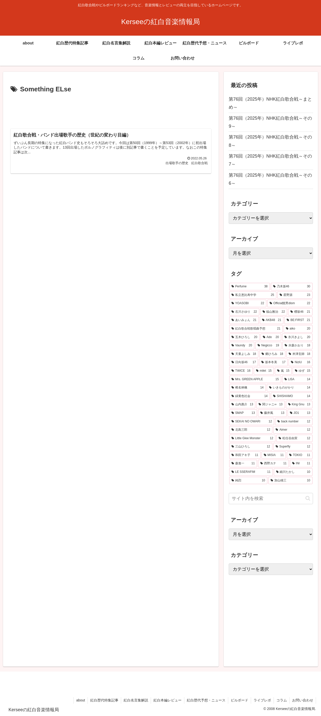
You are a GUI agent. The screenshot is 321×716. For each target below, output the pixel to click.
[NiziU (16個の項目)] (300, 362)
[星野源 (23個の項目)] (294, 295)
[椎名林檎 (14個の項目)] (247, 388)
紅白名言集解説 (136, 700)
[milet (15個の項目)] (264, 371)
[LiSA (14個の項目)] (297, 379)
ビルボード (239, 700)
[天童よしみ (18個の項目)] (243, 354)
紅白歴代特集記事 (104, 700)
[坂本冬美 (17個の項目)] (273, 362)
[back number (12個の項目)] (293, 421)
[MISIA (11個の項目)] (274, 455)
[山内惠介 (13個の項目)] (242, 404)
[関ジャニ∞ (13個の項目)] (270, 404)
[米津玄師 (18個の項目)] (299, 354)
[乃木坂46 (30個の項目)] (291, 286)
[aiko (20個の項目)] (298, 329)
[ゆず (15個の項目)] (302, 371)
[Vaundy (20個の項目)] (241, 345)
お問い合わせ (302, 700)
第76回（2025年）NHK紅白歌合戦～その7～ (270, 160)
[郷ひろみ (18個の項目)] (272, 354)
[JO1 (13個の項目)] (300, 413)
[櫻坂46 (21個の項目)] (300, 312)
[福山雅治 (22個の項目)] (273, 312)
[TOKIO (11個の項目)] (299, 455)
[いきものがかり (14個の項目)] (289, 388)
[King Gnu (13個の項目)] (299, 404)
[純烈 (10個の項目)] (248, 480)
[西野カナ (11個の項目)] (273, 463)
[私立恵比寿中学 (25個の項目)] (252, 295)
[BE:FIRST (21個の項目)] (298, 320)
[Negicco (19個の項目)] (268, 345)
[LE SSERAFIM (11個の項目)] (251, 472)
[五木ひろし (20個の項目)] (244, 337)
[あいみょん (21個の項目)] (244, 320)
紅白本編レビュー (167, 700)
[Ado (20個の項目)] (271, 337)
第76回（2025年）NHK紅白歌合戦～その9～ (270, 122)
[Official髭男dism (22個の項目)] (289, 303)
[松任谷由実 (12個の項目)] (294, 438)
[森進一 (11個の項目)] (243, 463)
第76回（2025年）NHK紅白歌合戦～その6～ (270, 179)
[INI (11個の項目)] (301, 463)
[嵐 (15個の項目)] (283, 371)
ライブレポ (262, 700)
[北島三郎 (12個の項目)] (250, 430)
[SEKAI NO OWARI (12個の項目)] (251, 421)
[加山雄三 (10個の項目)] (290, 480)
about (80, 700)
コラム (281, 700)
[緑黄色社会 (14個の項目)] (249, 396)
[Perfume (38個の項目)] (249, 286)
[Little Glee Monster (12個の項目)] (252, 438)
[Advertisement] (111, 109)
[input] (271, 498)
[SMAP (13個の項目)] (243, 413)
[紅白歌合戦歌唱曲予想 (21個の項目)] (256, 329)
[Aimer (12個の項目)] (292, 430)
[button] (307, 498)
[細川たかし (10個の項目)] (293, 472)
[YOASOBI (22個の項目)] (247, 303)
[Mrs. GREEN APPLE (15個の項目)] (255, 379)
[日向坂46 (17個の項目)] (243, 362)
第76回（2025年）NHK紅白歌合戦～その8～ (270, 141)
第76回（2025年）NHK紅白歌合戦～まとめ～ (270, 103)
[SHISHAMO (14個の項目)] (291, 396)
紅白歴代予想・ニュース (206, 700)
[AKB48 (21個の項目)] (272, 320)
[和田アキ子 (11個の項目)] (245, 455)
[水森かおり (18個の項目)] (297, 345)
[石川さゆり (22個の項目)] (244, 312)
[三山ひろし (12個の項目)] (250, 446)
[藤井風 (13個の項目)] (272, 413)
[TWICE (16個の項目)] (241, 371)
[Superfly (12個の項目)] (292, 446)
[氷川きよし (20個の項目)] (297, 337)
